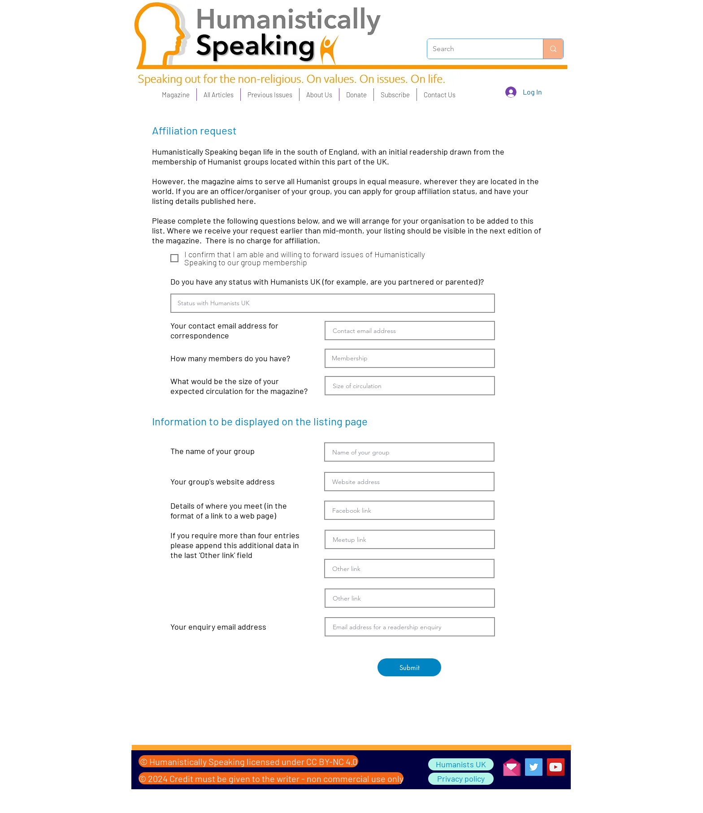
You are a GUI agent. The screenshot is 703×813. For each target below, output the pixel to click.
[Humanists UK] (461, 764)
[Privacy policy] (461, 779)
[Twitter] (533, 767)
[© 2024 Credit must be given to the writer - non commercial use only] (271, 778)
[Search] (478, 49)
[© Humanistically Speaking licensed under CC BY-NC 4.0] (248, 761)
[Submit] (409, 667)
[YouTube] (555, 767)
